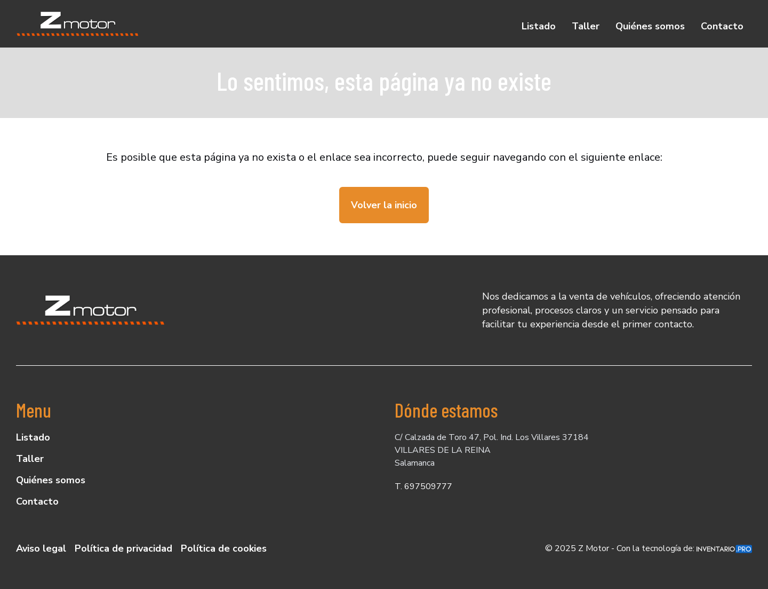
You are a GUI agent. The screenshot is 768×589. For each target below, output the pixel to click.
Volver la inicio (384, 205)
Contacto (722, 26)
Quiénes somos (650, 26)
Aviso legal (41, 548)
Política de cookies (224, 548)
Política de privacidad (123, 548)
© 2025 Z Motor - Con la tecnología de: (648, 548)
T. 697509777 (423, 486)
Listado (539, 26)
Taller (585, 26)
